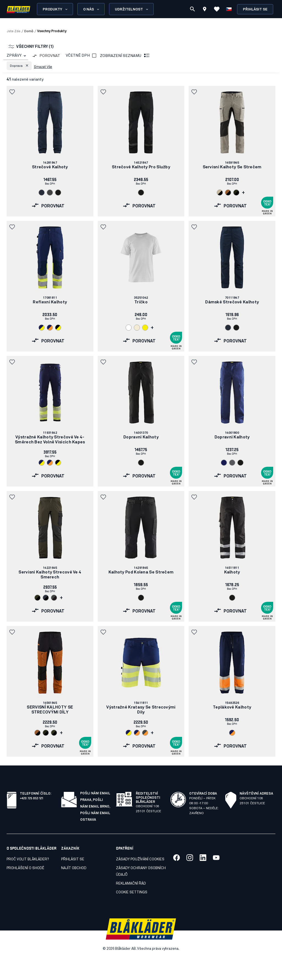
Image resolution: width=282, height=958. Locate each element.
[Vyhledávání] (192, 9)
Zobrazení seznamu (125, 56)
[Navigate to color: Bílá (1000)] (129, 328)
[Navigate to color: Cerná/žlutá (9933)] (58, 328)
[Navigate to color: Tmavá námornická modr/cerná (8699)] (46, 598)
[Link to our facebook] (176, 858)
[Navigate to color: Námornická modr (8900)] (224, 463)
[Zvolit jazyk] (229, 9)
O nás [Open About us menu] (91, 9)
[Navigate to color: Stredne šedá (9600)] (50, 193)
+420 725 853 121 (31, 797)
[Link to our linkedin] (203, 858)
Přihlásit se (255, 9)
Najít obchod (73, 868)
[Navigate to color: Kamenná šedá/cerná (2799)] (220, 193)
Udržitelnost (132, 9)
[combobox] (15, 55)
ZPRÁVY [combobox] (14, 55)
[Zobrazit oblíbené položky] (217, 9)
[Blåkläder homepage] (18, 9)
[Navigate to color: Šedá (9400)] (232, 463)
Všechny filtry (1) (31, 47)
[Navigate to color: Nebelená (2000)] (137, 328)
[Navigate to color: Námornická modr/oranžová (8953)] (50, 328)
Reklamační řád (131, 883)
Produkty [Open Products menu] (55, 9)
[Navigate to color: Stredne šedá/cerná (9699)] (54, 598)
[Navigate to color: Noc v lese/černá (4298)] (236, 193)
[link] (50, 151)
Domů (28, 31)
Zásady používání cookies (140, 859)
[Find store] (205, 10)
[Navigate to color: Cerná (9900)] (58, 193)
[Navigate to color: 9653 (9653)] (145, 733)
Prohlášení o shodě (25, 868)
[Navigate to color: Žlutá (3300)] (145, 328)
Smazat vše (43, 66)
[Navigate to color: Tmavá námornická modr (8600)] (42, 193)
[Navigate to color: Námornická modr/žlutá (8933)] (42, 328)
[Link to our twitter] (190, 858)
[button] (19, 65)
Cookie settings (131, 892)
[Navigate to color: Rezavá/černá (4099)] (228, 193)
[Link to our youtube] (216, 858)
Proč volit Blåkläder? (28, 859)
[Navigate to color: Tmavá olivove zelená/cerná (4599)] (37, 598)
